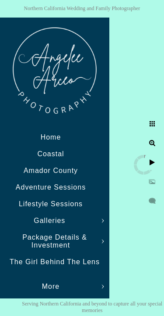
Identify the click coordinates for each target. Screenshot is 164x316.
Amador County (51, 170)
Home (51, 137)
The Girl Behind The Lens (55, 262)
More (50, 286)
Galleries (51, 220)
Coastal (50, 154)
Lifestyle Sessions (51, 204)
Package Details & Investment (54, 241)
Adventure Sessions (51, 187)
